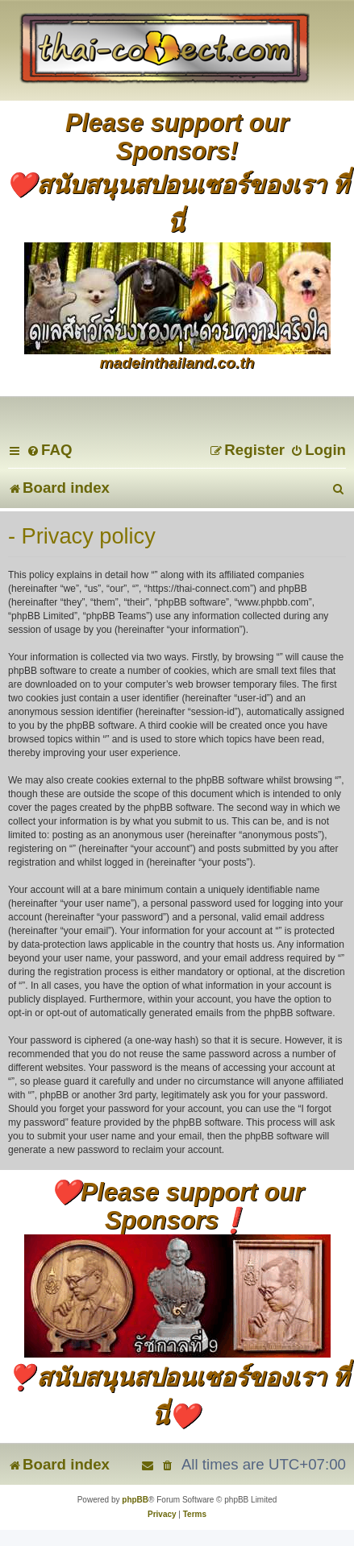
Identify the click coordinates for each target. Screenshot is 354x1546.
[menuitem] (49, 449)
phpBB (135, 1499)
